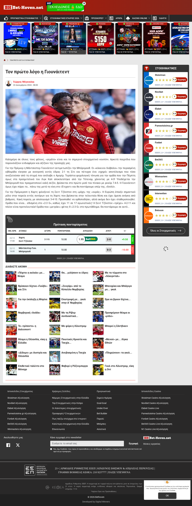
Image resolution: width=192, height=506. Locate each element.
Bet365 (159, 159)
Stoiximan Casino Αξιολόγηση (155, 398)
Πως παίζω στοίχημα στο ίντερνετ (69, 419)
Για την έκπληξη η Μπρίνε (32, 299)
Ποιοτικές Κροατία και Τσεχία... (74, 341)
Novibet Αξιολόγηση (17, 403)
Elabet (158, 108)
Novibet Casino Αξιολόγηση (154, 403)
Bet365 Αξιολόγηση (17, 424)
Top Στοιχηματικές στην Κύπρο (67, 403)
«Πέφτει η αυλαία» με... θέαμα (31, 274)
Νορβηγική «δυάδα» (29, 312)
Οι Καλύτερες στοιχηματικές (66, 408)
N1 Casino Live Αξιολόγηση (154, 429)
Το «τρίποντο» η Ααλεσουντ (27, 328)
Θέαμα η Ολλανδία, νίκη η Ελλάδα (32, 341)
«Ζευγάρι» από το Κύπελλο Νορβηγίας (72, 288)
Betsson (159, 210)
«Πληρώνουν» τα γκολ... (118, 352)
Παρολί (100, 419)
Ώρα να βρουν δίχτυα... (118, 299)
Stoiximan (160, 75)
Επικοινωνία (58, 429)
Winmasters (161, 176)
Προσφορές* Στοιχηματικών (66, 413)
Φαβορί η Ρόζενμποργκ (74, 366)
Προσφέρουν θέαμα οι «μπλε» (117, 314)
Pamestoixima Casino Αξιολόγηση (158, 413)
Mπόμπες (101, 424)
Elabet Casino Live (150, 408)
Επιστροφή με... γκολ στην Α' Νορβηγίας (73, 301)
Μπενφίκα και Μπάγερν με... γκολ (118, 288)
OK (167, 495)
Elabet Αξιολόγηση (16, 408)
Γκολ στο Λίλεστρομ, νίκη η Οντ (119, 368)
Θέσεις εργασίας (151, 444)
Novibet (159, 92)
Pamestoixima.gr (164, 125)
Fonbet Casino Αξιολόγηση (154, 419)
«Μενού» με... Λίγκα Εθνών (116, 341)
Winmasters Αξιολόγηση (19, 429)
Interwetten (161, 193)
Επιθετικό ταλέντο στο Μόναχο (31, 368)
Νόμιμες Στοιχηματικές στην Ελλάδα (70, 398)
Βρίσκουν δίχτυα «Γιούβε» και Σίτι (32, 288)
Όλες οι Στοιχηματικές (165, 230)
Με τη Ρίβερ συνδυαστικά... (69, 314)
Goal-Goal (101, 403)
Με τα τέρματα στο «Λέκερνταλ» (116, 274)
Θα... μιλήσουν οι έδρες (74, 272)
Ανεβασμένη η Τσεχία (73, 352)
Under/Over (102, 408)
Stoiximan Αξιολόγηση (18, 398)
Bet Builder (102, 413)
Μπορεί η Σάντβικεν (116, 326)
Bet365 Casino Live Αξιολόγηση (156, 424)
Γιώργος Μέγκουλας (23, 81)
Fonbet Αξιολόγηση (17, 419)
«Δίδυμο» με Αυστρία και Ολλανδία (32, 354)
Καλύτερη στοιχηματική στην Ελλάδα (70, 424)
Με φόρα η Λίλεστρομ (73, 326)
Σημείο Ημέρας (104, 398)
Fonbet (158, 142)
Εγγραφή (133, 443)
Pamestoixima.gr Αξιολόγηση (21, 413)
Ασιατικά (101, 429)
